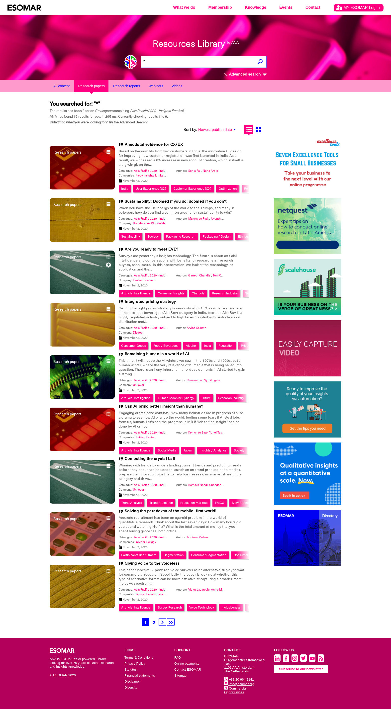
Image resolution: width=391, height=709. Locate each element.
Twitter (139, 437)
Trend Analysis (131, 503)
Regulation (225, 346)
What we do (184, 7)
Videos (177, 86)
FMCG (219, 503)
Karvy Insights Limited (150, 175)
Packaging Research (180, 236)
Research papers (91, 86)
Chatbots (198, 293)
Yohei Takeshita (219, 433)
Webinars (155, 86)
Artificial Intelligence (135, 293)
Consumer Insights (171, 293)
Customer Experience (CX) (192, 188)
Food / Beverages (165, 346)
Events (285, 7)
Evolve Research (144, 280)
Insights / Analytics (212, 450)
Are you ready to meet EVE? (151, 249)
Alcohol (191, 346)
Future (206, 398)
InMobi (140, 542)
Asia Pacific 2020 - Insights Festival (157, 171)
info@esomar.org (239, 684)
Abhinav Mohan (197, 537)
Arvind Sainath (196, 328)
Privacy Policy (134, 663)
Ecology (153, 236)
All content (61, 86)
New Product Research (248, 503)
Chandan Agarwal (221, 485)
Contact (312, 7)
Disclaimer (132, 681)
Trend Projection (161, 503)
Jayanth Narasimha (223, 219)
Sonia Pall (194, 171)
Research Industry (225, 293)
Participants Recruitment (138, 555)
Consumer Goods (133, 346)
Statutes (130, 669)
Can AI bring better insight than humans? (164, 406)
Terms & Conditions (138, 657)
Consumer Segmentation (208, 555)
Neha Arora (210, 171)
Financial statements (139, 675)
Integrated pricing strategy (150, 301)
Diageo (138, 333)
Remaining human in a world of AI (157, 354)
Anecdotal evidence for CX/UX (154, 144)
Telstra (139, 594)
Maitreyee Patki (198, 219)
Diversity (130, 687)
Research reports (126, 86)
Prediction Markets (193, 503)
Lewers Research (157, 594)
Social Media (167, 450)
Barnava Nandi (198, 485)
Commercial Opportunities (235, 690)
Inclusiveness (230, 607)
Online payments (186, 663)
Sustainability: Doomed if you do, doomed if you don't (176, 201)
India (124, 188)
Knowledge (255, 7)
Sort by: (190, 129)
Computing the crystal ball (150, 458)
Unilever (138, 385)
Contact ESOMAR (187, 669)
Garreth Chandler (199, 275)
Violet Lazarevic (198, 590)
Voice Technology (201, 607)
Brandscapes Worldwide (149, 223)
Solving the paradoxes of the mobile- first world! (170, 511)
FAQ (177, 657)
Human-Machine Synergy (176, 398)
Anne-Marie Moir (222, 590)
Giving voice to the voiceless (152, 563)
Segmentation (174, 555)
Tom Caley (220, 275)
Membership (220, 7)
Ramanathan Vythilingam (203, 380)
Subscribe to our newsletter (301, 669)
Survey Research (170, 607)
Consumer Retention (248, 555)
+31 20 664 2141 (239, 679)
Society (239, 450)
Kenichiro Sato (198, 433)
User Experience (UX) (151, 188)
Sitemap (180, 675)
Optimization (228, 188)
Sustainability (130, 236)
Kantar (150, 437)
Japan (188, 450)
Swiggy (151, 542)
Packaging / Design (216, 236)
